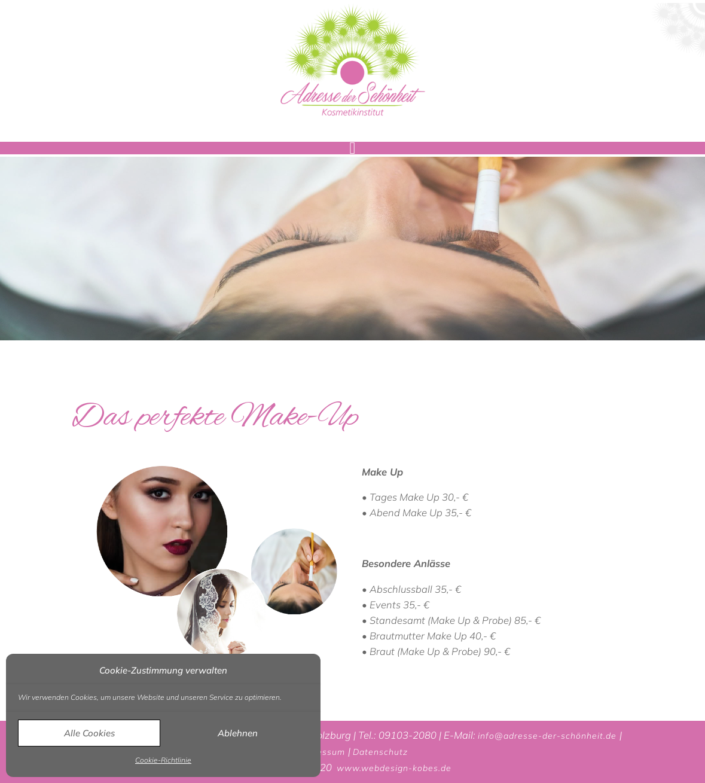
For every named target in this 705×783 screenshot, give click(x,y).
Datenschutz (380, 752)
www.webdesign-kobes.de (394, 768)
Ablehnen (238, 733)
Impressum (323, 752)
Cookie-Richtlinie (163, 759)
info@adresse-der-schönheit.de (548, 735)
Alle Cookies (89, 733)
